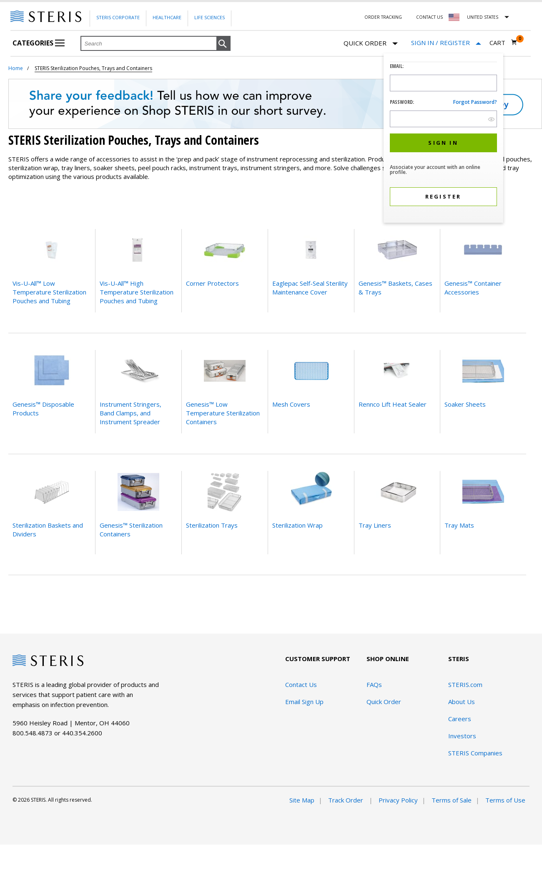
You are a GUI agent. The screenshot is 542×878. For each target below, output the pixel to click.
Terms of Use (505, 800)
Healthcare (167, 17)
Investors (462, 736)
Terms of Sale (452, 800)
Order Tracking (383, 17)
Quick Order (371, 43)
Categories (39, 43)
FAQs (374, 684)
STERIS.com (465, 684)
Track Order (346, 800)
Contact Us (429, 17)
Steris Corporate (118, 17)
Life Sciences (209, 17)
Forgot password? (475, 102)
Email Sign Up (304, 701)
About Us (461, 701)
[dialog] (443, 139)
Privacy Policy (398, 800)
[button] (223, 44)
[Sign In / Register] (446, 43)
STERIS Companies (475, 753)
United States (482, 17)
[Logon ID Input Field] (443, 83)
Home (15, 68)
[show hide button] (491, 119)
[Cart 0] (503, 42)
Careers (459, 718)
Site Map (301, 800)
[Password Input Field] (443, 119)
